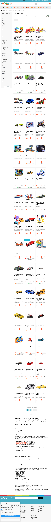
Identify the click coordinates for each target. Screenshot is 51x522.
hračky (29, 425)
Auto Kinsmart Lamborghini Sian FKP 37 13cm (40, 346)
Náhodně (15, 22)
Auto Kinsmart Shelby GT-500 (40, 60)
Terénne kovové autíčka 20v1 (40, 155)
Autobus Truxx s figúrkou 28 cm (29, 84)
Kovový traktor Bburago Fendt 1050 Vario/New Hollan (40, 84)
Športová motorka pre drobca (18, 346)
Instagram (24, 0)
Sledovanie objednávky (32, 509)
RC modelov (19, 485)
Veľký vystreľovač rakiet (40, 226)
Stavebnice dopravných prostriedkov (22, 443)
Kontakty (39, 0)
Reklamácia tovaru (23, 515)
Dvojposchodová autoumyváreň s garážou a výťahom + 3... (29, 156)
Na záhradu (33, 7)
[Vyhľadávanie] (29, 4)
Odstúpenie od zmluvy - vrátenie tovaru (24, 514)
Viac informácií (10, 520)
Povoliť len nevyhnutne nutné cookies (10, 517)
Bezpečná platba (23, 510)
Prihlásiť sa (32, 510)
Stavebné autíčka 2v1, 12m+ (19, 249)
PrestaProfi (30, 521)
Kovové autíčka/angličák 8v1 (18, 155)
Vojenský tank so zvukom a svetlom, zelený (18, 275)
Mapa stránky (22, 517)
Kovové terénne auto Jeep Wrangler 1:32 (29, 394)
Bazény (13, 7)
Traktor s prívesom (28, 226)
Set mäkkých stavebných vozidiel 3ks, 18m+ (18, 227)
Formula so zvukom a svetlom (28, 250)
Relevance (16, 20)
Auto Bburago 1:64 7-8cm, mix (40, 275)
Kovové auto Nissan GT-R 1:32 (29, 299)
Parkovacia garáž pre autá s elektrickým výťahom (41, 250)
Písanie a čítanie (41, 7)
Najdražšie (40, 20)
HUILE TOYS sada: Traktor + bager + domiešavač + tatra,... (18, 37)
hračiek (18, 420)
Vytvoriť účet (32, 511)
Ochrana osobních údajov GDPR (23, 512)
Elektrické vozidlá (20, 7)
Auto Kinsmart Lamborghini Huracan (18, 60)
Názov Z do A (30, 20)
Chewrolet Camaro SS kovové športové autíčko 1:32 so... (40, 299)
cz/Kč (18, 0)
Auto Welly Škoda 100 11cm (19, 393)
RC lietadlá (17, 453)
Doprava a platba (34, 0)
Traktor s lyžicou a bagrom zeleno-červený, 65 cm (40, 108)
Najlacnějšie (35, 20)
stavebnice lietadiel (23, 452)
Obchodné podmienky (45, 0)
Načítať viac (32, 413)
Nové (20, 20)
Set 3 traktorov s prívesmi (18, 178)
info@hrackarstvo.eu (44, 513)
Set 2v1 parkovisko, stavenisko (39, 37)
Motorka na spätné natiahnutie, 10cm (39, 322)
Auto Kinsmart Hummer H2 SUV (29, 60)
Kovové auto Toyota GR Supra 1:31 (40, 394)
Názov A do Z (24, 20)
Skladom (44, 20)
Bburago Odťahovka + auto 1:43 (18, 299)
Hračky (7, 7)
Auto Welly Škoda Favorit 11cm (40, 370)
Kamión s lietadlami (28, 36)
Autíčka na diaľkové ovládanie (21, 442)
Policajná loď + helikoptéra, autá (40, 179)
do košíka (21, 43)
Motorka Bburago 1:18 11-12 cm (29, 132)
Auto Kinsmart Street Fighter (17, 84)
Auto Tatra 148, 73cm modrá (29, 108)
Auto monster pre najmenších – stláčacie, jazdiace (29, 346)
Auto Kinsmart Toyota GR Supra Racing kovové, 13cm (29, 275)
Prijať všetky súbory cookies (10, 515)
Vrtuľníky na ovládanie (19, 454)
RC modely (46, 437)
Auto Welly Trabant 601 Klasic (29, 370)
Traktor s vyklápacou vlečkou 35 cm (17, 132)
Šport (27, 7)
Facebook (23, 0)
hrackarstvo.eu (23, 521)
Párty (47, 7)
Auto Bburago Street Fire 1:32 (18, 370)
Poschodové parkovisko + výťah (29, 203)
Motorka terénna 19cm (18, 107)
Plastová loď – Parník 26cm (18, 202)
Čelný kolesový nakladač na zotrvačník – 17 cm (29, 179)
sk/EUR (14, 0)
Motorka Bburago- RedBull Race (40, 132)
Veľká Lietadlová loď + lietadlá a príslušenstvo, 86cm (40, 203)
